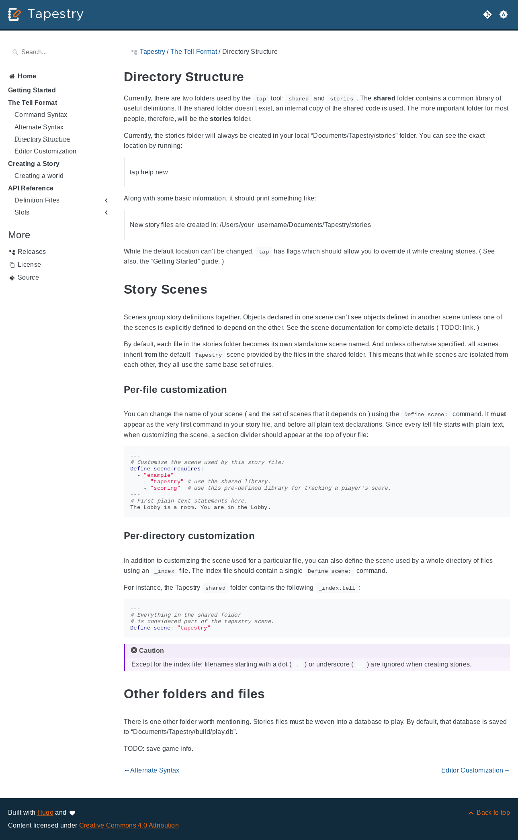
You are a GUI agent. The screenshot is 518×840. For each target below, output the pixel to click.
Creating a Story (33, 163)
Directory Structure (42, 139)
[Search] (59, 52)
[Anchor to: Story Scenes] (217, 289)
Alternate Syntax (38, 127)
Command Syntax (41, 114)
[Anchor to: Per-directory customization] (264, 536)
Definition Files (36, 200)
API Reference (30, 188)
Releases (32, 251)
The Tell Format (32, 102)
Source (28, 277)
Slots (22, 212)
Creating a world (38, 175)
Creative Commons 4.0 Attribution (129, 825)
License (29, 264)
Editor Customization (45, 151)
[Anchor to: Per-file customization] (236, 389)
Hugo (45, 812)
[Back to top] (488, 812)
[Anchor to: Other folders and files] (274, 694)
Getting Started (32, 90)
